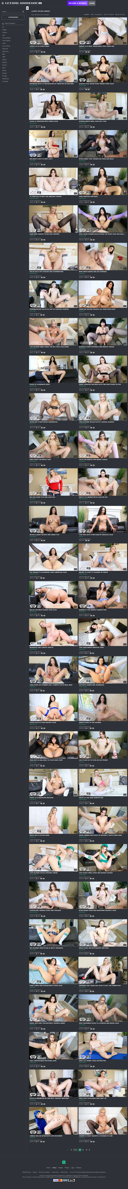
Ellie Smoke (33, 1100)
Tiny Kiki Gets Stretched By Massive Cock (96, 535)
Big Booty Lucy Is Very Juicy (41, 159)
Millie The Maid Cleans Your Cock (43, 610)
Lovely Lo (32, 48)
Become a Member (78, 3)
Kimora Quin (82, 611)
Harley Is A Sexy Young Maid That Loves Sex (96, 46)
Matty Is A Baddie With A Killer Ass (93, 497)
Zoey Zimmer (82, 1062)
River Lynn (32, 423)
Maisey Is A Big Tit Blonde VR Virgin (93, 572)
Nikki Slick (32, 987)
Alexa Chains (33, 123)
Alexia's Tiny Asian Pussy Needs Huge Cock (96, 84)
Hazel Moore (82, 386)
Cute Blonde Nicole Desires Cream (44, 873)
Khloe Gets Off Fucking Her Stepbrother (46, 271)
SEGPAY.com (77, 1177)
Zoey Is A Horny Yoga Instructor (92, 1061)
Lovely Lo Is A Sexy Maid (39, 46)
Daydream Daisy (34, 85)
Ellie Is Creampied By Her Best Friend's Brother (49, 1098)
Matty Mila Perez (83, 499)
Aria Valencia (33, 461)
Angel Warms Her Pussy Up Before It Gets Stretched (100, 835)
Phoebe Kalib (82, 236)
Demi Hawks (82, 874)
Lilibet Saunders (34, 198)
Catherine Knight (34, 574)
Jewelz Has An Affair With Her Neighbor (46, 1136)
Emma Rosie (33, 348)
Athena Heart (82, 123)
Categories (13, 17)
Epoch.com (30, 1177)
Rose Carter (82, 949)
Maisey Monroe (83, 574)
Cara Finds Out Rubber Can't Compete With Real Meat (51, 685)
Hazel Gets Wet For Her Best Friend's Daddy (47, 1023)
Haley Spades (82, 799)
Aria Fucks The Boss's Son (40, 459)
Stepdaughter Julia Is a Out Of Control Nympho (49, 309)
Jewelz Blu (32, 1137)
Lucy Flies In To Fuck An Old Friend (93, 760)
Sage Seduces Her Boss (88, 196)
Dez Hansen (82, 987)
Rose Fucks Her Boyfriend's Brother (94, 948)
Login (91, 3)
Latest (86, 14)
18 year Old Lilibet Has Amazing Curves (46, 196)
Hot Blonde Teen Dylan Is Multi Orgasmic (46, 948)
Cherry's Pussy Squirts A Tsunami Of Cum (95, 1136)
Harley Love (82, 48)
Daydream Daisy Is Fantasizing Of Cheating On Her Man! (52, 84)
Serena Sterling (34, 912)
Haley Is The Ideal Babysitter (91, 797)
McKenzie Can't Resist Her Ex (41, 647)
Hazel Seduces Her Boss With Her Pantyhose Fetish (100, 384)
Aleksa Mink (82, 348)
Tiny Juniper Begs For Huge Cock (43, 1061)
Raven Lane (82, 724)
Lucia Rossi (82, 1100)
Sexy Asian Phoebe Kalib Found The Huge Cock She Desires (102, 234)
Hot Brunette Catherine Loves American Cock (48, 572)
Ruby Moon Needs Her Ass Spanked (93, 271)
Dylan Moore (33, 949)
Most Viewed (109, 14)
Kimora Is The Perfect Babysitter (92, 610)
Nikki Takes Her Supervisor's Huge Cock (46, 985)
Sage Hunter (82, 198)
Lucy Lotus (32, 160)
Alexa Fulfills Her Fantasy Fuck (43, 722)
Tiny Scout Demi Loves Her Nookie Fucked (96, 873)
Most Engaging (96, 14)
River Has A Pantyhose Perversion (44, 422)
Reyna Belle (33, 536)
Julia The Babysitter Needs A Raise (93, 459)
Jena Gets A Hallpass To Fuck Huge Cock (46, 760)
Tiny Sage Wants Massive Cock (91, 647)
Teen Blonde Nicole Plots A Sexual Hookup (96, 422)
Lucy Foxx (81, 762)
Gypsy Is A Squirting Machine (41, 797)
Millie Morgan (33, 611)
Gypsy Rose (33, 799)
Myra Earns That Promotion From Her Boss (96, 159)
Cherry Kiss (82, 1137)
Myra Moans (82, 160)
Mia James (32, 499)
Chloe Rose (82, 1025)
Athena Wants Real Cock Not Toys (92, 121)
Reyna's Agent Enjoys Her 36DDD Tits (44, 535)
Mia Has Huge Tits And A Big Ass (42, 497)
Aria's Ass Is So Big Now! (39, 835)
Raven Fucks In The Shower (90, 722)
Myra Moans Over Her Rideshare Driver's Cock (97, 910)
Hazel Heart (33, 1025)
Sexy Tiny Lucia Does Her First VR (92, 1098)
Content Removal (102, 1177)
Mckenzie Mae (33, 649)
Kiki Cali (81, 536)
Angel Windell (82, 837)
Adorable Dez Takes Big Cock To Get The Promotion (100, 985)
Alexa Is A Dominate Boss (40, 384)
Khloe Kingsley (33, 273)
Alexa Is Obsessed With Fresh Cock (44, 121)
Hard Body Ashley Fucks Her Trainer (44, 234)
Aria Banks (32, 837)
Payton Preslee (83, 686)
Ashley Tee (32, 236)
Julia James (33, 311)
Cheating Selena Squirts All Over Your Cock (97, 309)
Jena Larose (33, 762)
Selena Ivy (81, 311)
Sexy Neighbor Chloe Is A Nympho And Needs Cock (99, 1023)
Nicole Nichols (82, 423)
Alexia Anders (82, 85)
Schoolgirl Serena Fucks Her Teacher (45, 910)
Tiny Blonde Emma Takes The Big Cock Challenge (49, 347)
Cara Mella (32, 686)
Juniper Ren (33, 1062)
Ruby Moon (82, 273)
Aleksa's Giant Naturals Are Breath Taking (96, 347)
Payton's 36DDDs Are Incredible (91, 685)
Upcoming (120, 14)
